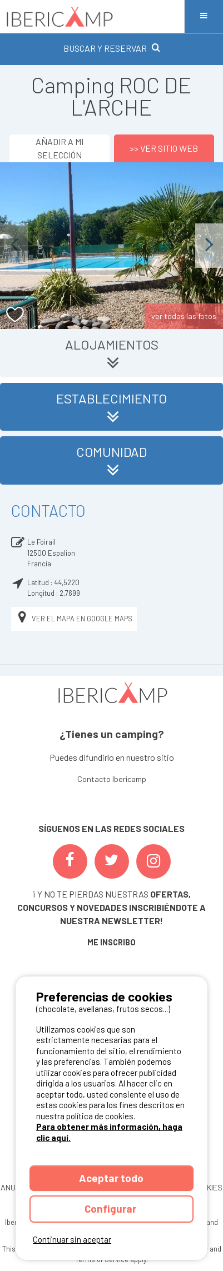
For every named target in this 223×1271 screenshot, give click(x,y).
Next (209, 245)
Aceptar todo (111, 1178)
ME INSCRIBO (111, 942)
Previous (14, 245)
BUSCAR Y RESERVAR (111, 48)
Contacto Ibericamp (111, 779)
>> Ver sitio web (164, 148)
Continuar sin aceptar (72, 1239)
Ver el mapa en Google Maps (74, 618)
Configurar (111, 1208)
